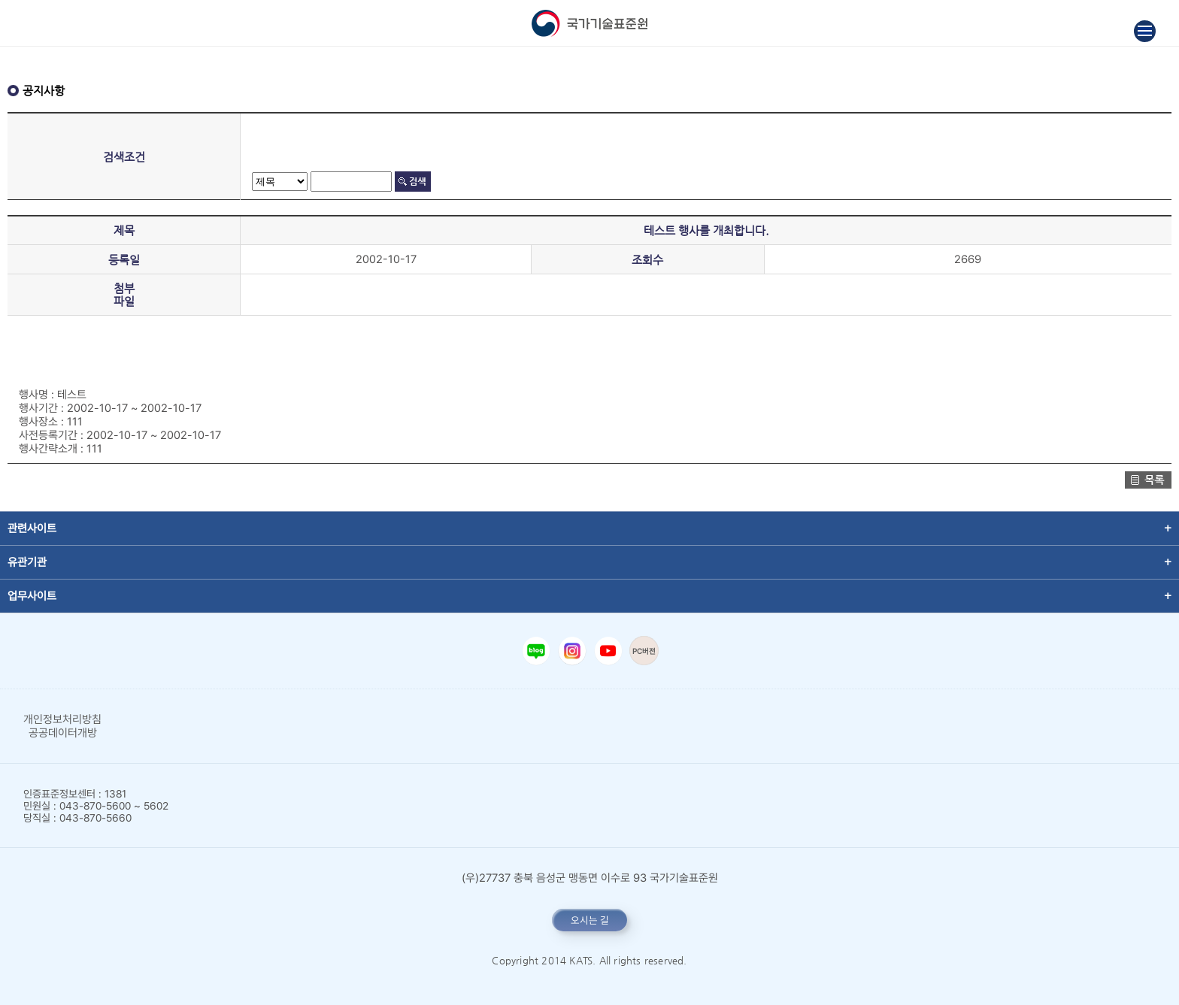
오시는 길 (590, 920)
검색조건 (124, 156)
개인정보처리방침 (62, 719)
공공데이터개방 (63, 733)
